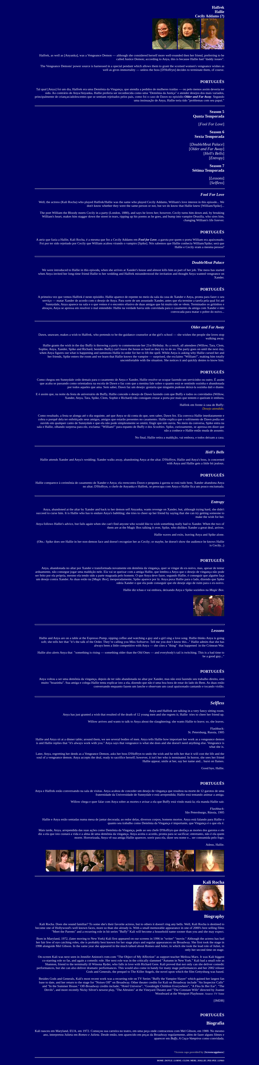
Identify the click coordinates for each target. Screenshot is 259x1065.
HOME (160, 1060)
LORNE (177, 1060)
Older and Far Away (206, 149)
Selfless (217, 183)
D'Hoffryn (168, 69)
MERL (194, 1060)
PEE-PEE (211, 1060)
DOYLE (169, 1060)
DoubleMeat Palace (207, 144)
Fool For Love (211, 124)
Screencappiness (214, 1052)
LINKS (221, 1060)
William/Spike (211, 205)
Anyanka (71, 55)
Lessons (216, 178)
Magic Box (100, 579)
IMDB (219, 1000)
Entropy (216, 158)
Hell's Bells (214, 153)
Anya (51, 89)
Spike (142, 243)
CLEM (186, 1060)
